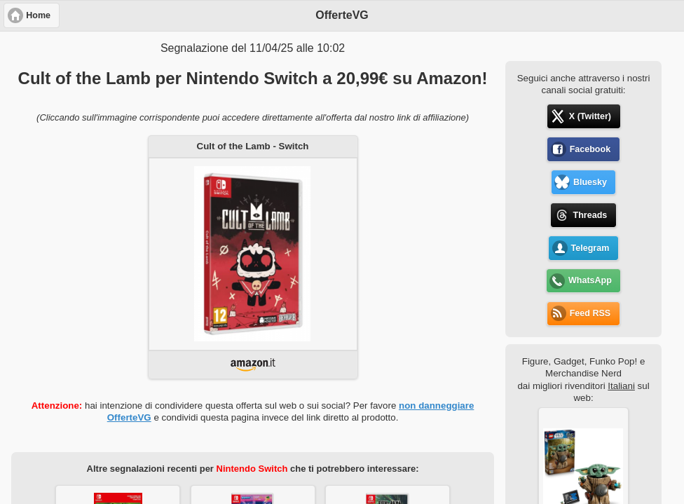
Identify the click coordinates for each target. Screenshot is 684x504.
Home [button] (38, 15)
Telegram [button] (590, 248)
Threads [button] (590, 215)
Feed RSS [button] (590, 313)
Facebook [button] (590, 149)
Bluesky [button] (590, 182)
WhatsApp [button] (590, 280)
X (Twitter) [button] (590, 116)
